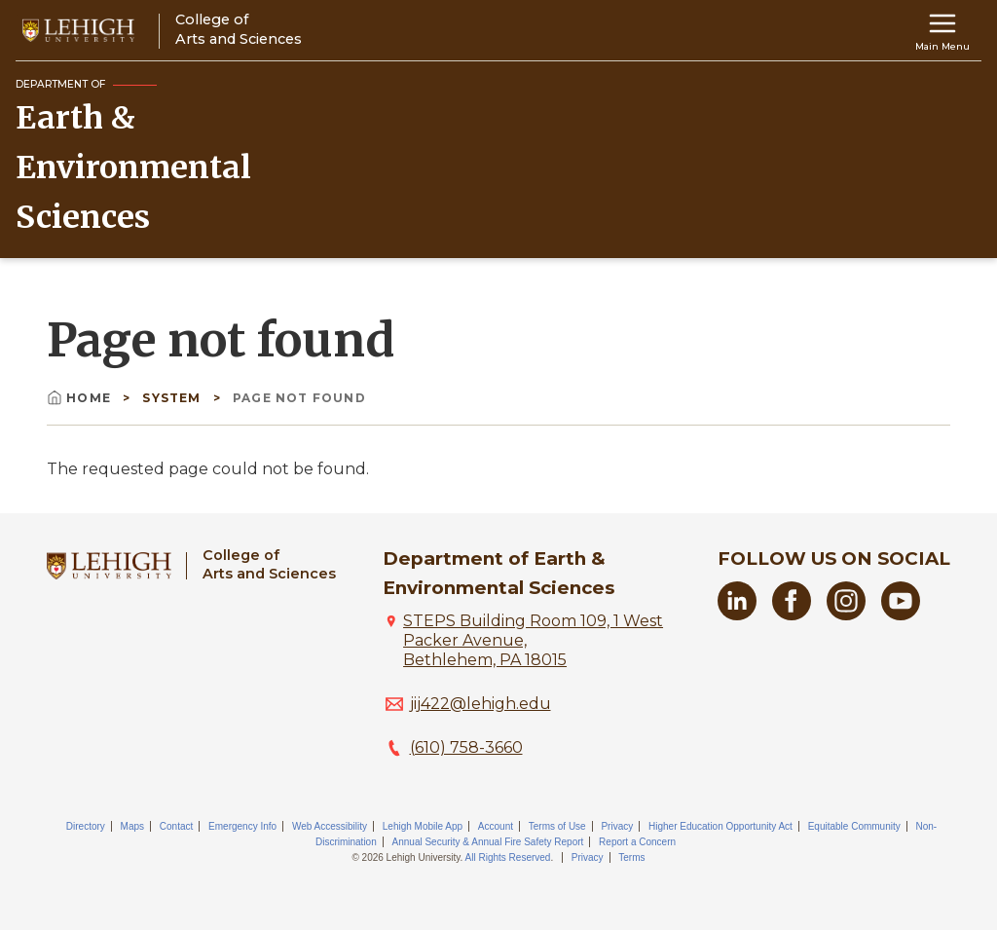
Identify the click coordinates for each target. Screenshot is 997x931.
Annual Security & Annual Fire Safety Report (488, 842)
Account (495, 826)
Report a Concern (637, 842)
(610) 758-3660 (466, 747)
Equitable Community (854, 826)
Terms (631, 857)
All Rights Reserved (508, 857)
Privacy (617, 826)
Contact (176, 826)
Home (81, 398)
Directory (85, 826)
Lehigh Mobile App (422, 826)
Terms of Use (557, 826)
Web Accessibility (329, 826)
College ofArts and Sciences (269, 564)
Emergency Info (242, 826)
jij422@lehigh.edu (480, 703)
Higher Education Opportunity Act (720, 826)
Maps (132, 826)
